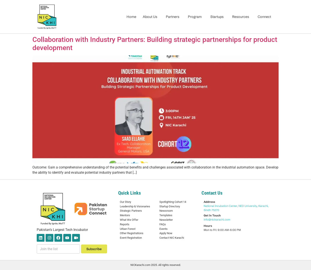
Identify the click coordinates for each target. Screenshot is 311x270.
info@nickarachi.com (217, 219)
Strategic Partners (131, 210)
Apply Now (165, 233)
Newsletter (166, 219)
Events (163, 228)
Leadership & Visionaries (135, 206)
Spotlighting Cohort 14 (172, 201)
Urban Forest (127, 228)
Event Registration (131, 237)
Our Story (125, 201)
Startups (217, 16)
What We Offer (129, 219)
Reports (124, 224)
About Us (150, 16)
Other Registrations (131, 233)
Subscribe (94, 249)
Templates (165, 215)
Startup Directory (169, 206)
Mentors (125, 215)
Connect (264, 16)
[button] (151, 17)
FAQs (162, 224)
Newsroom (166, 210)
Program (195, 16)
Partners (172, 16)
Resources (240, 16)
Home (131, 16)
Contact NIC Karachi (171, 237)
